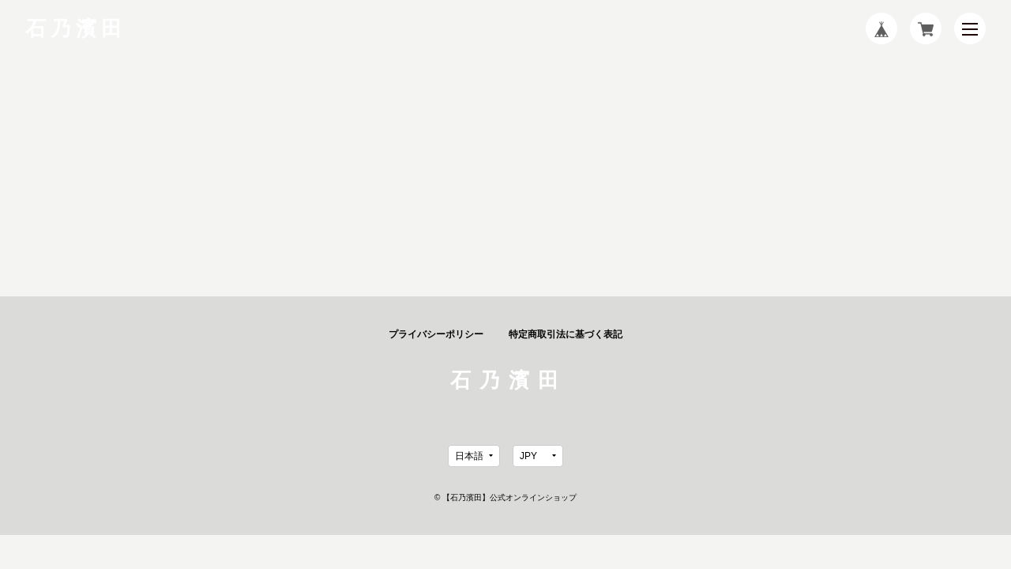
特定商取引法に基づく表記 (565, 334)
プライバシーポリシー (436, 334)
